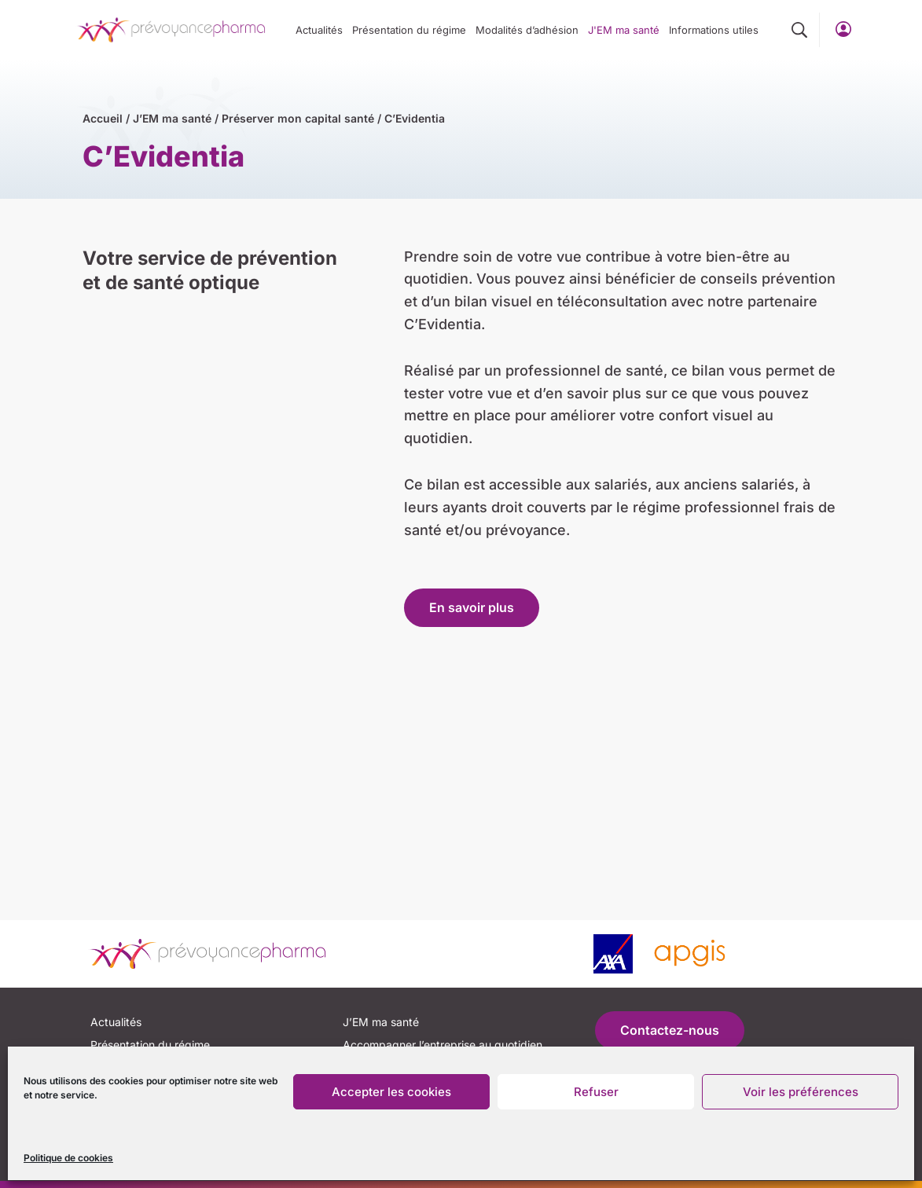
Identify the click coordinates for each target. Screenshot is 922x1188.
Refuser (596, 1091)
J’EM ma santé (172, 118)
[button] (799, 30)
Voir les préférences (800, 1091)
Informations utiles (714, 30)
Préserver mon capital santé (298, 118)
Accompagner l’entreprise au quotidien (442, 1044)
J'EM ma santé (623, 30)
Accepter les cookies (391, 1091)
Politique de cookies (68, 1158)
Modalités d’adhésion (527, 30)
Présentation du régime (409, 30)
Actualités (319, 30)
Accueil (103, 118)
